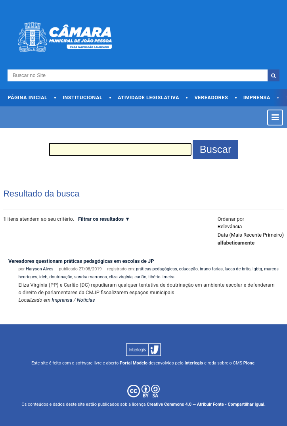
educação (188, 269)
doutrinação (61, 277)
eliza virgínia (120, 277)
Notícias (86, 300)
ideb (43, 277)
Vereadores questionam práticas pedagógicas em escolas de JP (81, 261)
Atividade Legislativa (148, 97)
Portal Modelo (133, 363)
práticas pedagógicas (156, 269)
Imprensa (256, 97)
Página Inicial (27, 97)
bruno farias (211, 269)
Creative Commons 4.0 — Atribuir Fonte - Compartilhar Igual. (206, 404)
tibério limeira (161, 277)
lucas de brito (238, 269)
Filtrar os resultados (101, 219)
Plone (248, 363)
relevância (230, 226)
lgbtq (257, 269)
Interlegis (193, 363)
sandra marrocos (90, 277)
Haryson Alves (39, 269)
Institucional (83, 97)
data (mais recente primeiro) (251, 235)
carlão (140, 277)
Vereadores (211, 97)
